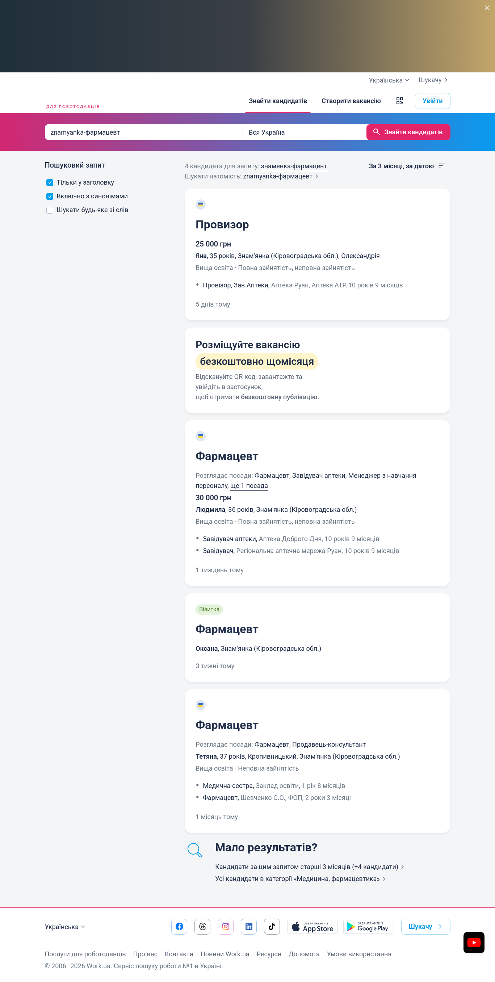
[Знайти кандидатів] (278, 101)
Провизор (222, 224)
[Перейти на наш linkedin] (249, 927)
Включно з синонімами (87, 196)
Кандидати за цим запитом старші (311, 867)
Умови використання (359, 954)
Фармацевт (227, 456)
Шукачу (434, 80)
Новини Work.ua (225, 954)
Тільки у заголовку (80, 182)
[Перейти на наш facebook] (179, 927)
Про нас (145, 954)
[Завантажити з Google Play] (368, 927)
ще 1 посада (249, 485)
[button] (400, 101)
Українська (66, 927)
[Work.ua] (72, 101)
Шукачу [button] (427, 927)
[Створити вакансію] (351, 101)
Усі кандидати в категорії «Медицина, (302, 878)
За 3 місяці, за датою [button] (407, 166)
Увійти (433, 101)
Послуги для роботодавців (85, 954)
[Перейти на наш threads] (202, 927)
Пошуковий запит (75, 165)
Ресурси (269, 954)
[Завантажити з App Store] (312, 927)
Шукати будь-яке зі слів (87, 210)
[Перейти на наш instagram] (226, 927)
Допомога (304, 954)
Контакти (179, 954)
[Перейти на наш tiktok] (272, 927)
